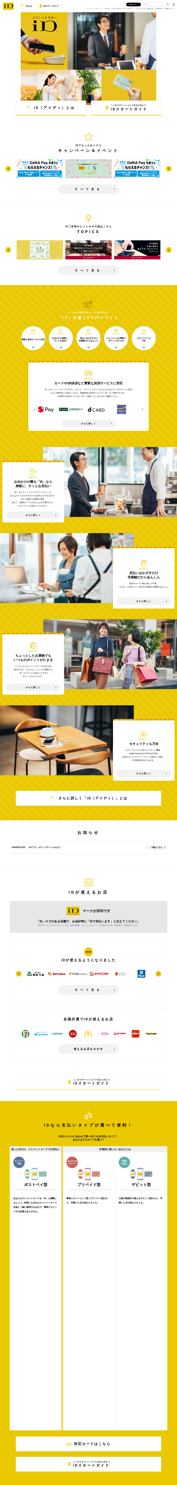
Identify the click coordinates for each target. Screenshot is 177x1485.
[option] (50, 406)
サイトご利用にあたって (64, 1474)
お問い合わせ (117, 1474)
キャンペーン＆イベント (95, 8)
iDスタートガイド (48, 6)
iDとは (26, 6)
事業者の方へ (133, 4)
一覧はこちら (156, 844)
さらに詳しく (88, 420)
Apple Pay (150, 8)
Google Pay (158, 8)
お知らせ (108, 8)
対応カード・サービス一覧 (136, 8)
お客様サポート (169, 8)
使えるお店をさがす (119, 8)
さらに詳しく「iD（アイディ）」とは (88, 795)
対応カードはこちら (88, 1229)
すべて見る (88, 185)
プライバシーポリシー (86, 1474)
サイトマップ (103, 1474)
